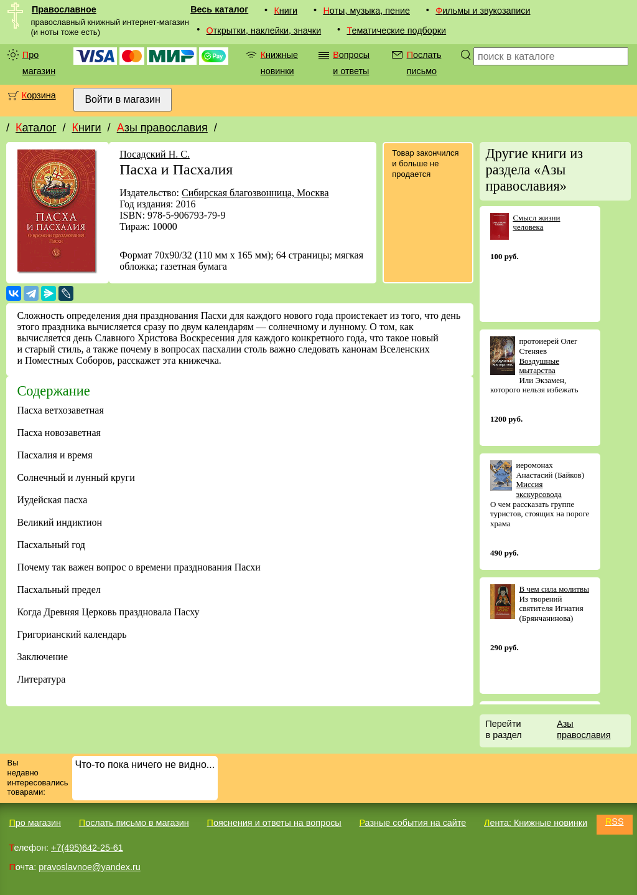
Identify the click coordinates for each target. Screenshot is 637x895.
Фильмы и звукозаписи (482, 11)
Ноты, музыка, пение (366, 11)
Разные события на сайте (412, 823)
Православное (64, 9)
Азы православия (162, 127)
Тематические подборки (396, 31)
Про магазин (38, 63)
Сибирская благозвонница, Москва (255, 192)
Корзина (39, 95)
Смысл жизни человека (536, 222)
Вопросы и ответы (351, 63)
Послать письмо (424, 63)
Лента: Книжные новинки (535, 823)
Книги (285, 11)
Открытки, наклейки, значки (264, 31)
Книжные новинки (279, 63)
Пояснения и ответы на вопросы (274, 823)
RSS (614, 821)
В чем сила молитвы (554, 589)
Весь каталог (219, 9)
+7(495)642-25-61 (87, 848)
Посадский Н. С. (154, 154)
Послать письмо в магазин (134, 823)
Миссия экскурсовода (538, 489)
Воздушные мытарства (539, 366)
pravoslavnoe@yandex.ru (89, 867)
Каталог (36, 127)
